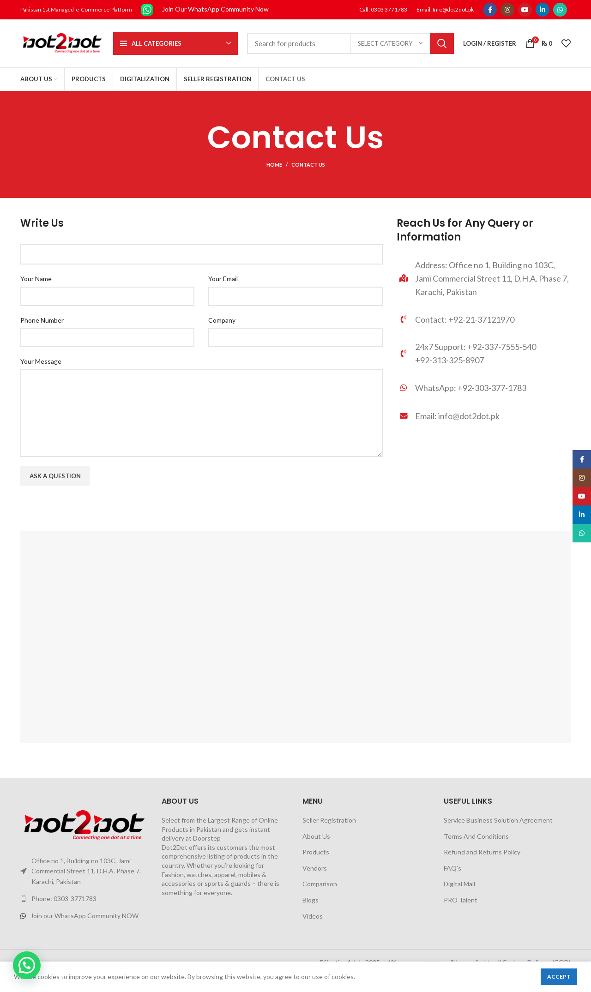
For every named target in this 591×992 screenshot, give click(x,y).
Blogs (310, 900)
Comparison (319, 884)
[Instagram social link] (507, 10)
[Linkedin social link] (542, 10)
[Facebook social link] (490, 10)
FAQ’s (452, 868)
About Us (316, 836)
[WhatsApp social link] (560, 10)
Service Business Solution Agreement (498, 820)
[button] (27, 965)
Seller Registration (329, 820)
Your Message (40, 361)
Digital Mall (459, 884)
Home (274, 165)
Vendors (314, 868)
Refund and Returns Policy (482, 852)
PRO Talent (460, 900)
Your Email (223, 279)
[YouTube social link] (525, 10)
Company (221, 320)
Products (315, 852)
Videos (312, 916)
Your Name (36, 279)
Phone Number (42, 320)
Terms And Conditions (476, 836)
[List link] (484, 389)
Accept (559, 976)
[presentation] (90, 513)
